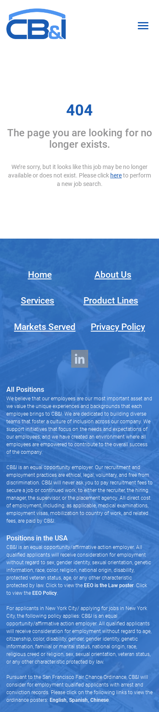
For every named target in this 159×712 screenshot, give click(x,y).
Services (37, 300)
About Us (113, 275)
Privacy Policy (118, 327)
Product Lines (111, 300)
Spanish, (78, 700)
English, (59, 700)
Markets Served (44, 327)
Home (40, 275)
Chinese (99, 700)
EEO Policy (44, 593)
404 (79, 110)
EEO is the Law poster (109, 585)
